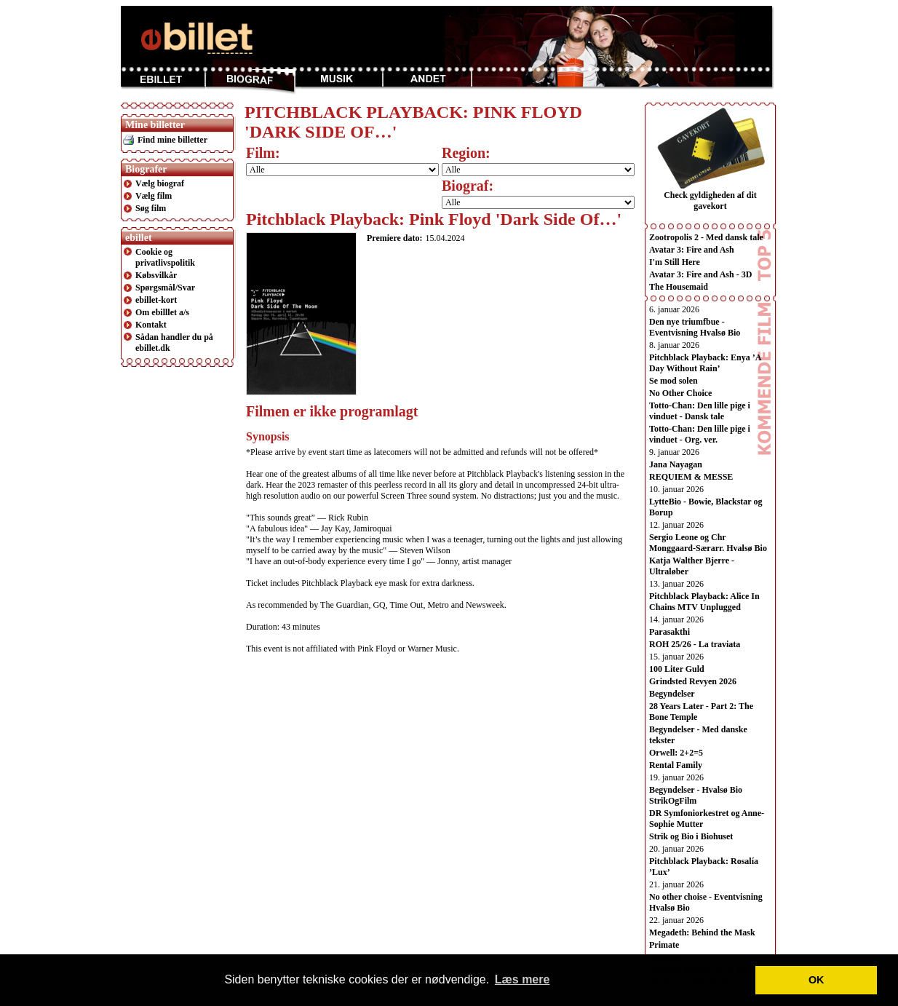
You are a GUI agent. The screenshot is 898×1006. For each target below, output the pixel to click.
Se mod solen (673, 381)
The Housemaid (678, 287)
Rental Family (675, 765)
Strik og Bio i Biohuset (691, 836)
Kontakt (151, 325)
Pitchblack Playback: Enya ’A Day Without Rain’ (705, 362)
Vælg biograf (159, 183)
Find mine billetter (172, 140)
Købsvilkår (156, 275)
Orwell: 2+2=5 (676, 753)
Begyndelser (672, 694)
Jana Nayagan (675, 464)
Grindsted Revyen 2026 (692, 681)
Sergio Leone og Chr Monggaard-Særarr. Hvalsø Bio (708, 542)
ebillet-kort (156, 300)
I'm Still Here (674, 262)
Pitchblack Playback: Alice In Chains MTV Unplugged (704, 601)
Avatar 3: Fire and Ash (691, 250)
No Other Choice (680, 393)
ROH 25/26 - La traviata (694, 644)
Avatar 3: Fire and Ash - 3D (700, 274)
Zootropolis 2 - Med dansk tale (706, 237)
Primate (664, 945)
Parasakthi (669, 632)
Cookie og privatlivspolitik (165, 257)
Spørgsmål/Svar (165, 287)
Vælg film (153, 196)
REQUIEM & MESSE (691, 477)
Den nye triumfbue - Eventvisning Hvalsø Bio (694, 327)
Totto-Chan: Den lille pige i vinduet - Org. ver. (699, 434)
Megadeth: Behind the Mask (702, 932)
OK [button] (816, 980)
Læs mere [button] (522, 979)
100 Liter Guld (676, 669)
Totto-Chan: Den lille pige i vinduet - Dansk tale (699, 410)
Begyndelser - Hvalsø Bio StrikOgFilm (695, 795)
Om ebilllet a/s (162, 312)
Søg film (150, 208)
